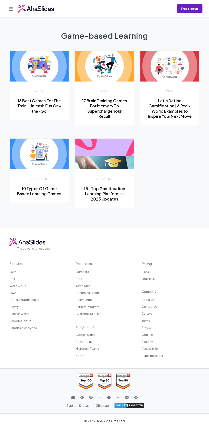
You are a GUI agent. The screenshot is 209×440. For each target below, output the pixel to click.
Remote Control (21, 321)
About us (148, 299)
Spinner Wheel (19, 313)
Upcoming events (88, 292)
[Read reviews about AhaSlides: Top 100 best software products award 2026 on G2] (86, 381)
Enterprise (149, 278)
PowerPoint (84, 341)
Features (16, 263)
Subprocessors (152, 355)
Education (39, 179)
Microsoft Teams (87, 348)
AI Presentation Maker (24, 299)
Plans (145, 271)
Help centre (84, 299)
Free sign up (189, 8)
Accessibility (150, 348)
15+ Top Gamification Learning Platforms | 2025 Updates (104, 193)
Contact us (149, 306)
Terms (146, 320)
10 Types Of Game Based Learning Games (39, 191)
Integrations (85, 326)
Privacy (147, 327)
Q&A (13, 292)
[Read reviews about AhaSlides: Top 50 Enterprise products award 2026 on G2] (123, 381)
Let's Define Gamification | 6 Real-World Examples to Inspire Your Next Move (169, 108)
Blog (79, 278)
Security (147, 341)
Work (39, 91)
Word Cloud (18, 286)
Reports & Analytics (23, 328)
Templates (83, 286)
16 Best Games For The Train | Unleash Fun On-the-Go (39, 106)
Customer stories (88, 313)
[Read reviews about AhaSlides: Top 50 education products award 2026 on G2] (104, 381)
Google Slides (85, 334)
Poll (12, 278)
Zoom (80, 355)
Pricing (147, 263)
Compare (82, 271)
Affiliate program (87, 307)
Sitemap (102, 405)
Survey (14, 307)
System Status (77, 405)
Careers (147, 313)
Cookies (147, 334)
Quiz (13, 271)
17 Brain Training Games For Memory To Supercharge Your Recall (104, 108)
